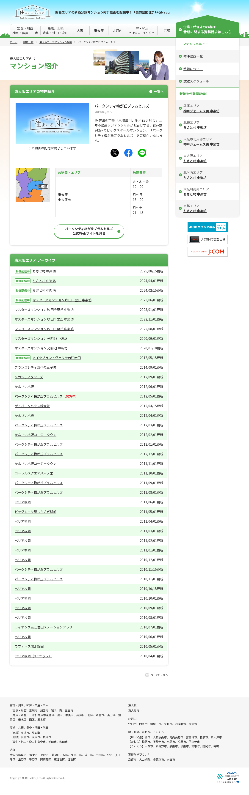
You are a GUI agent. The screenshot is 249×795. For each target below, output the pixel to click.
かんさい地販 (24, 386)
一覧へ (158, 91)
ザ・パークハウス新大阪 (32, 405)
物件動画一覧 (193, 56)
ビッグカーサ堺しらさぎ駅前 (35, 511)
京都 (166, 30)
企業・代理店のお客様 (207, 29)
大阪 (80, 30)
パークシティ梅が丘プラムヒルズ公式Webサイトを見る (89, 231)
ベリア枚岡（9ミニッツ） (33, 656)
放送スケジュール (196, 81)
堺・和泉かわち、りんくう (142, 30)
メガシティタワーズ (29, 377)
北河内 (117, 30)
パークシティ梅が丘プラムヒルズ (39, 425)
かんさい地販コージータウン (35, 434)
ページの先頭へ (159, 675)
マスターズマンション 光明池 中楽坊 (41, 338)
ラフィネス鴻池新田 (29, 646)
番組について (193, 68)
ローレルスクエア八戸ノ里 (34, 473)
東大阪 (99, 30)
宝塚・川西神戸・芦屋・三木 (25, 30)
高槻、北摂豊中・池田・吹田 (55, 30)
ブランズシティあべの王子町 (35, 367)
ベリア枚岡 (23, 502)
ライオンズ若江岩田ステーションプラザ (43, 627)
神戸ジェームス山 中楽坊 (201, 111)
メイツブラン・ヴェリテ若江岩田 (57, 357)
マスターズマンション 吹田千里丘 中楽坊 (62, 300)
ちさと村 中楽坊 (44, 271)
